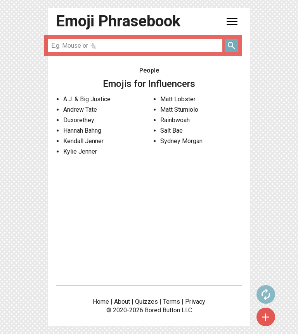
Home (101, 301)
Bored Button (162, 310)
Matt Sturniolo (179, 109)
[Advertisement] (149, 225)
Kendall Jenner (83, 141)
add (266, 317)
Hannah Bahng (82, 130)
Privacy (195, 301)
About (122, 301)
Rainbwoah (175, 120)
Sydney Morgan (181, 141)
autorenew (266, 294)
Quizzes (146, 301)
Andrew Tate (80, 109)
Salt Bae (171, 130)
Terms (171, 301)
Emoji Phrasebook (118, 21)
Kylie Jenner (80, 151)
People (149, 70)
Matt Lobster (178, 99)
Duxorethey (78, 120)
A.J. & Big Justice (87, 99)
